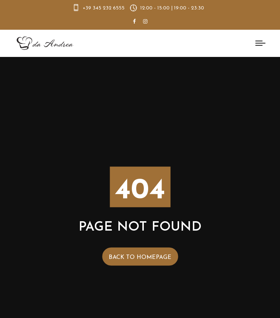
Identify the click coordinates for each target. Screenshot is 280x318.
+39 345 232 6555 (104, 8)
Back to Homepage (140, 257)
